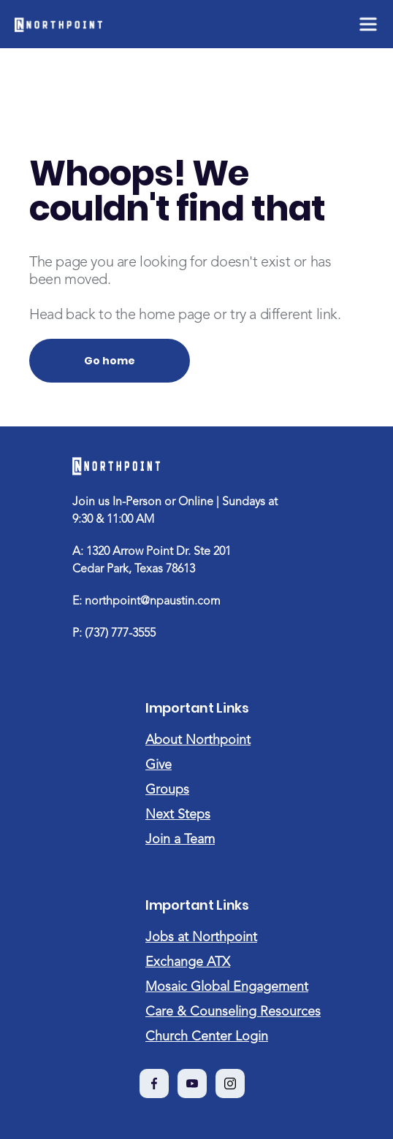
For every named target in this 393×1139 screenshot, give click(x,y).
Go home (109, 360)
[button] (367, 24)
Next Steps (177, 814)
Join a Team (180, 839)
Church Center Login (206, 1036)
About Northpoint (198, 740)
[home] (58, 24)
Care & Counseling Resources (233, 1012)
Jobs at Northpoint (201, 937)
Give (158, 765)
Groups (167, 790)
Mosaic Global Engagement (226, 987)
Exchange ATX (187, 962)
